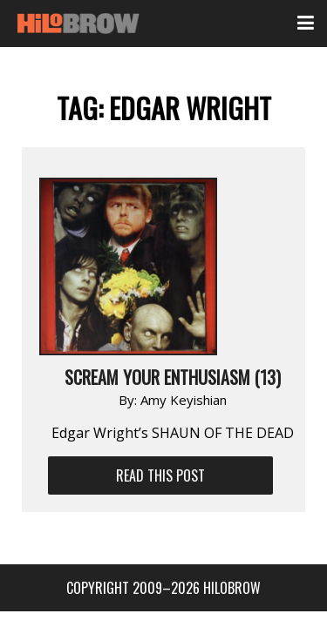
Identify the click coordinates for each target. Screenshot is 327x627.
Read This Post (160, 475)
